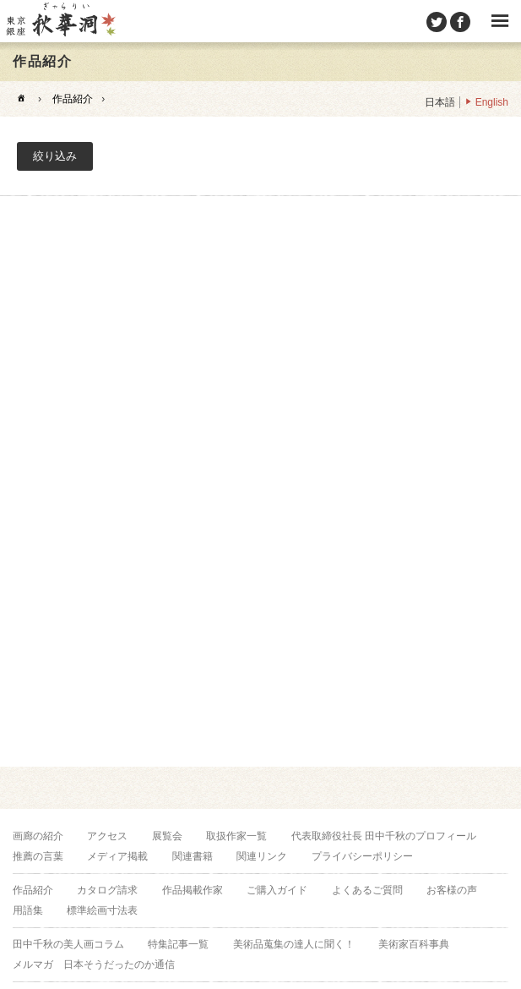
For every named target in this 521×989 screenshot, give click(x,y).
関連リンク (261, 856)
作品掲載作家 (192, 890)
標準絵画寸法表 (102, 910)
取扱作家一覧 (236, 836)
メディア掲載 (117, 856)
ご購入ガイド (277, 890)
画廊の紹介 (38, 836)
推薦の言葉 (38, 856)
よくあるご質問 (367, 890)
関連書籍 (192, 856)
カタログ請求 (107, 890)
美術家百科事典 (413, 944)
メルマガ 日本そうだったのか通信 (94, 964)
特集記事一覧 (178, 944)
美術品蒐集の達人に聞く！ (294, 944)
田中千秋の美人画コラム (68, 944)
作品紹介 (72, 99)
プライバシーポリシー (362, 856)
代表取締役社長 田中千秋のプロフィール (383, 836)
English (491, 102)
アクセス (107, 836)
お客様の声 (451, 890)
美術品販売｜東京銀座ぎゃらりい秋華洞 (60, 21)
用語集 (28, 910)
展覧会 (167, 836)
